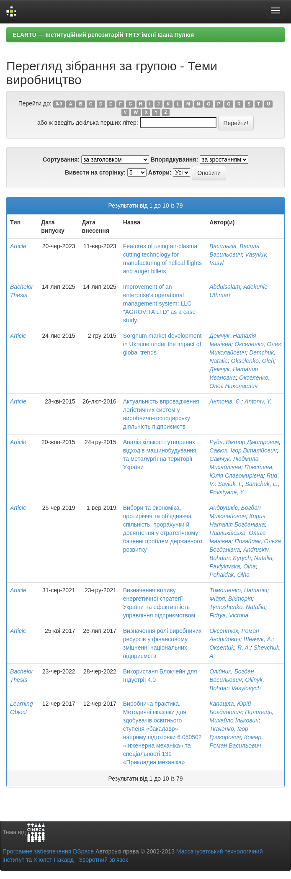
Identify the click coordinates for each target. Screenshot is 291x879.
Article (18, 246)
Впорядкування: (174, 159)
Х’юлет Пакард (53, 859)
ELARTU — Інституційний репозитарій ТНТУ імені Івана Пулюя (103, 34)
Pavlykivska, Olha (232, 566)
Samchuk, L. (261, 484)
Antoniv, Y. (258, 401)
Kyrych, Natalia (252, 558)
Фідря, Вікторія (230, 598)
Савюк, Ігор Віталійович (243, 450)
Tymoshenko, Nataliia (237, 607)
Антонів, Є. (225, 401)
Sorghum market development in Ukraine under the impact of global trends (162, 344)
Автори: (160, 172)
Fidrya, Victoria (228, 615)
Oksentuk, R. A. (229, 647)
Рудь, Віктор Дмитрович (244, 442)
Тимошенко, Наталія (238, 590)
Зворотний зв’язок (103, 859)
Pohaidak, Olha (229, 574)
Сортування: (61, 159)
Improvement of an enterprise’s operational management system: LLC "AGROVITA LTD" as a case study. (159, 303)
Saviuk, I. (230, 484)
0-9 (59, 103)
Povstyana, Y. (227, 492)
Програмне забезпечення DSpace (48, 851)
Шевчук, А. (258, 639)
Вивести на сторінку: (95, 172)
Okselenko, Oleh (253, 360)
